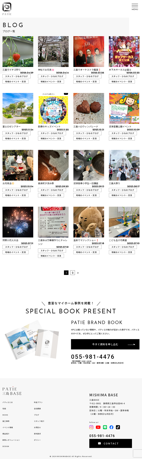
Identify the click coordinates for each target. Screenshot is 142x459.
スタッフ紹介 (39, 421)
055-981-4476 (93, 357)
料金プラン (38, 402)
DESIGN (6, 446)
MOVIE (5, 415)
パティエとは (8, 402)
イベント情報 (8, 427)
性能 (4, 408)
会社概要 (37, 408)
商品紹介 (6, 433)
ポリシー (37, 440)
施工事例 (6, 421)
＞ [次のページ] (78, 273)
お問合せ (37, 427)
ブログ (36, 415)
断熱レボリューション (11, 440)
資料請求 (37, 433)
